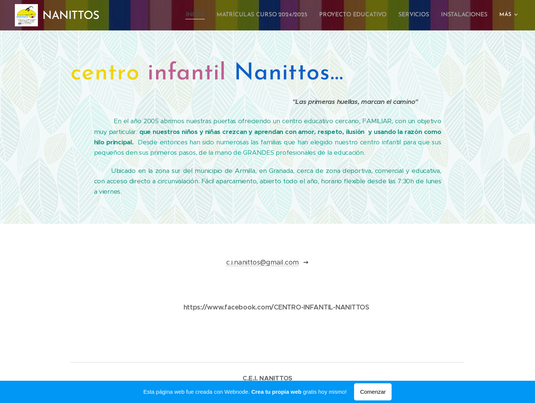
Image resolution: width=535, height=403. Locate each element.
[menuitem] (203, 15)
